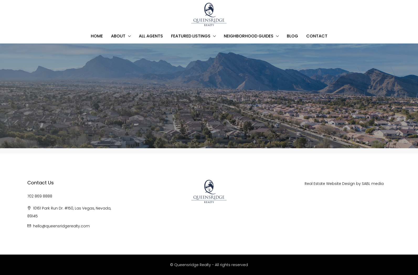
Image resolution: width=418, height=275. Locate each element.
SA (364, 183)
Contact (316, 36)
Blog (292, 36)
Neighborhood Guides (248, 36)
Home (97, 36)
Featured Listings (190, 36)
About (118, 36)
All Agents (151, 36)
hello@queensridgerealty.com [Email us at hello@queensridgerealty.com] (61, 226)
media (377, 183)
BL (368, 183)
